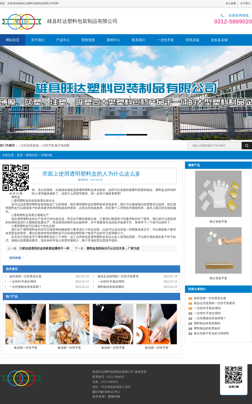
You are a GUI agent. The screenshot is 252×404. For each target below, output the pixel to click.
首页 (20, 155)
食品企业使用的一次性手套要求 (118, 276)
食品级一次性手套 (25, 347)
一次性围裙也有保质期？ (25, 286)
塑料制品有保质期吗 (110, 286)
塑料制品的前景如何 (207, 328)
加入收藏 (231, 3)
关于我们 (245, 3)
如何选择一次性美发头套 (25, 276)
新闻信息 (32, 155)
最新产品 (194, 165)
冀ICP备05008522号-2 (106, 392)
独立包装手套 (218, 221)
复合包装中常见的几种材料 (211, 333)
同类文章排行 (197, 289)
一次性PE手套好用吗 (22, 281)
